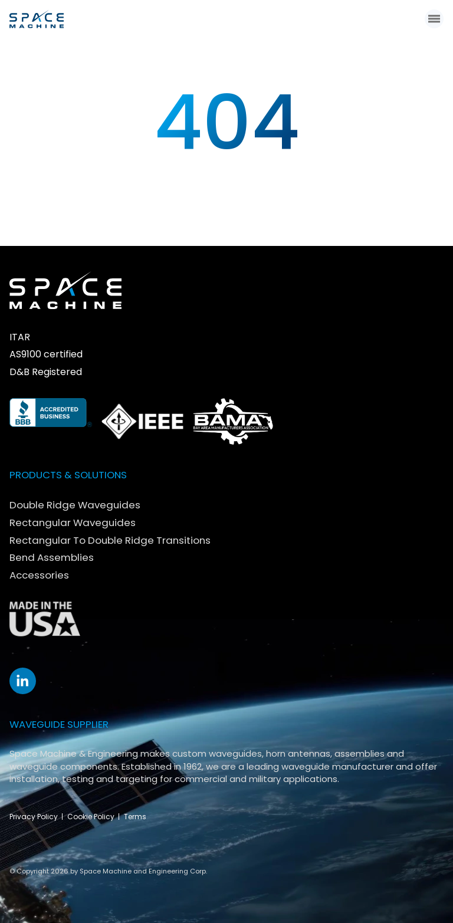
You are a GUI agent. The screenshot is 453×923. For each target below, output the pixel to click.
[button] (434, 19)
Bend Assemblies (51, 557)
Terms (135, 817)
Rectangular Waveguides (72, 522)
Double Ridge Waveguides (74, 505)
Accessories (39, 575)
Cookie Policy (90, 817)
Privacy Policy (33, 817)
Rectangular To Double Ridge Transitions (110, 540)
